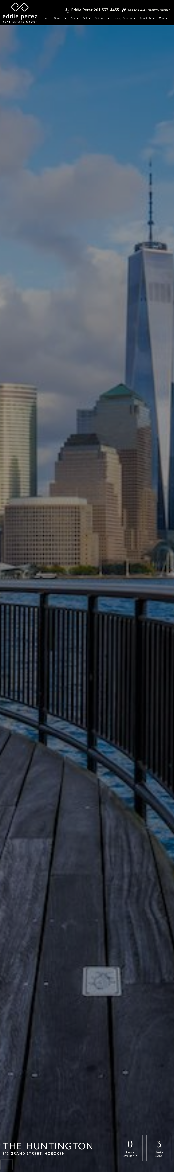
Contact (163, 18)
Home (47, 18)
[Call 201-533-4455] (92, 10)
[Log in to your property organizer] (146, 10)
